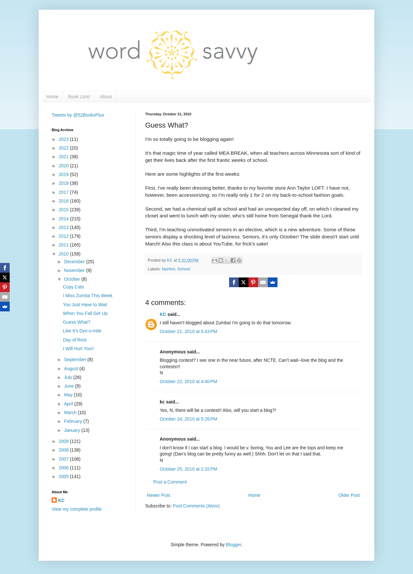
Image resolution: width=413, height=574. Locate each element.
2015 (64, 209)
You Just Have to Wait (85, 304)
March (71, 412)
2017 (64, 192)
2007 (64, 459)
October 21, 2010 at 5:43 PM (188, 331)
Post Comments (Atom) (196, 505)
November (75, 270)
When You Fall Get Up (85, 313)
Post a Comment (170, 482)
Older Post (349, 495)
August (71, 368)
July (68, 377)
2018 (64, 183)
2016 (64, 201)
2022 (64, 148)
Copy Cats (73, 286)
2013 (64, 227)
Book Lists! (79, 96)
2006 (64, 467)
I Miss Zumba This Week (88, 295)
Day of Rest (74, 339)
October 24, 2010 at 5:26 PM (188, 419)
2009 (64, 441)
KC (163, 314)
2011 (64, 244)
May (69, 394)
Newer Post (158, 495)
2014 (64, 218)
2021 (64, 156)
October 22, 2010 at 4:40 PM (188, 381)
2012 (64, 236)
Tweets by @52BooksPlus (78, 115)
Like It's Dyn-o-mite (82, 330)
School (183, 269)
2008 (64, 450)
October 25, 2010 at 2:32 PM (188, 469)
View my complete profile (77, 509)
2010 (64, 253)
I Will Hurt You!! (78, 348)
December (75, 261)
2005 (64, 476)
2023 (64, 139)
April (69, 403)
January (72, 430)
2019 (64, 174)
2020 (64, 165)
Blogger (233, 544)
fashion (168, 269)
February (73, 421)
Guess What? (76, 322)
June (69, 386)
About (106, 96)
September (75, 359)
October (72, 279)
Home (52, 96)
